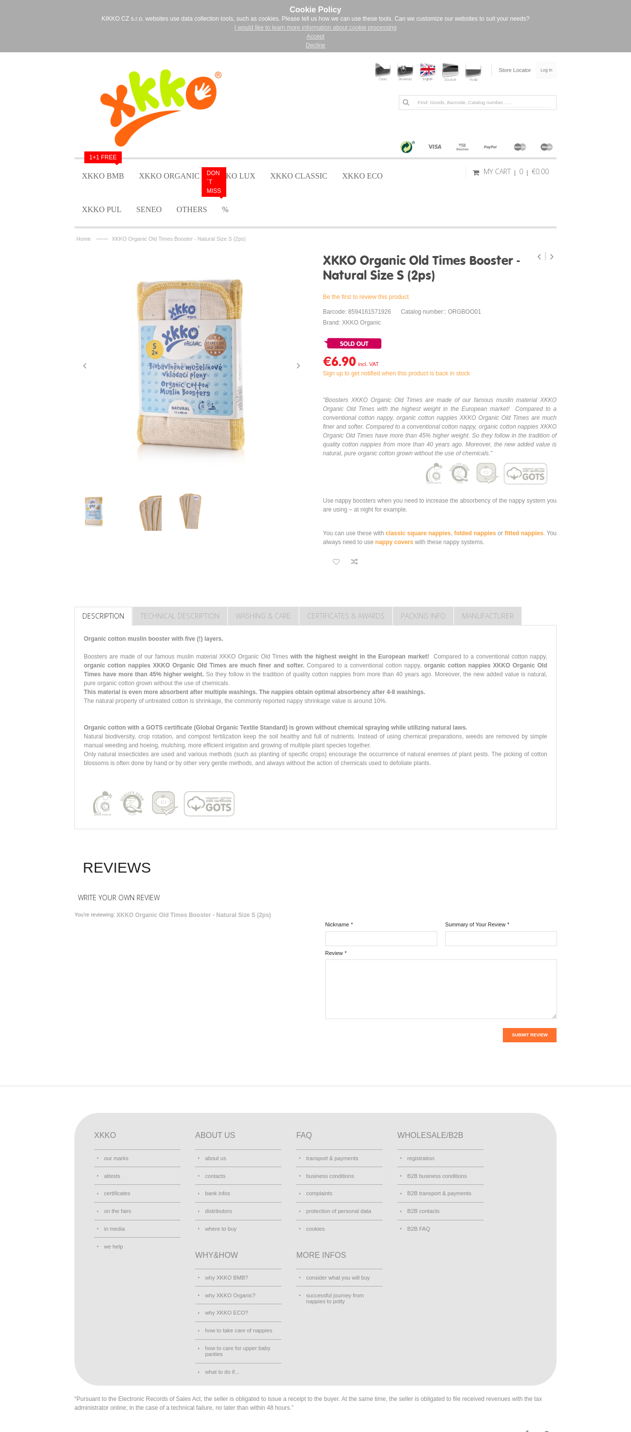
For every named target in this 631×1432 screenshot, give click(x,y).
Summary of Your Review (475, 924)
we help (113, 1241)
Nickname (337, 924)
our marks (116, 1157)
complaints (319, 1191)
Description (103, 616)
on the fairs (117, 1208)
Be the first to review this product (366, 297)
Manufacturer (488, 616)
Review (334, 953)
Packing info (423, 616)
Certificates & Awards (346, 616)
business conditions (329, 1174)
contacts (215, 1174)
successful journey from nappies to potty (334, 1291)
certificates (117, 1191)
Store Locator (509, 70)
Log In (543, 70)
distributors (218, 1208)
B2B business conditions (436, 1174)
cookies (315, 1224)
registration (420, 1157)
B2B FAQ (418, 1224)
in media (114, 1224)
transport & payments (331, 1157)
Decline (315, 45)
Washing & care (263, 616)
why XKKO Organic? (229, 1288)
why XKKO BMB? (226, 1272)
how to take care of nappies (238, 1321)
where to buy (220, 1224)
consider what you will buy (337, 1272)
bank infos (217, 1191)
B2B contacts (423, 1208)
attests (112, 1174)
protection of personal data (338, 1208)
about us (215, 1157)
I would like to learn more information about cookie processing (316, 27)
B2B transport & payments (438, 1191)
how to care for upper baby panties (237, 1341)
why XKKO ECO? (226, 1305)
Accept (316, 36)
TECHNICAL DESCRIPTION (179, 616)
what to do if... (222, 1360)
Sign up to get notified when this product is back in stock (396, 373)
